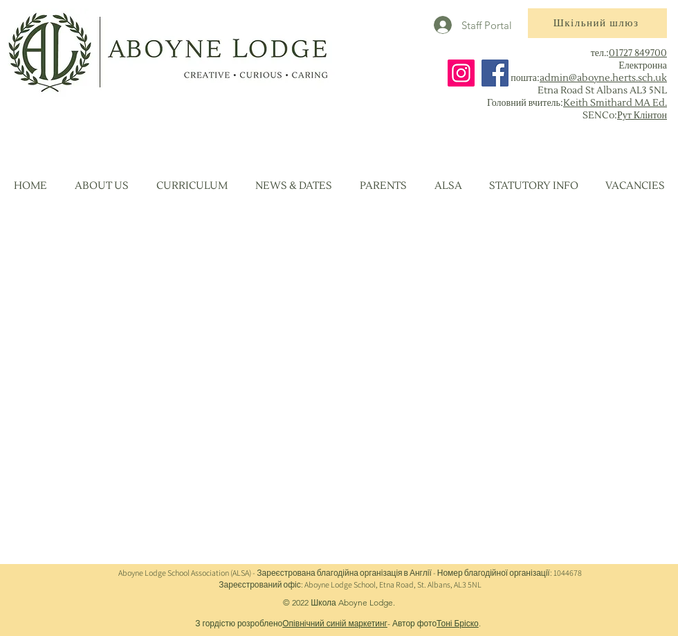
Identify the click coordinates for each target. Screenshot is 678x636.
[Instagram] (461, 73)
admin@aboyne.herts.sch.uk (603, 78)
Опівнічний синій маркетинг (334, 623)
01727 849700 (638, 53)
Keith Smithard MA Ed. (615, 103)
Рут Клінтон (642, 115)
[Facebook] (495, 73)
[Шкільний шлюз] (597, 23)
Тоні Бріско (458, 623)
